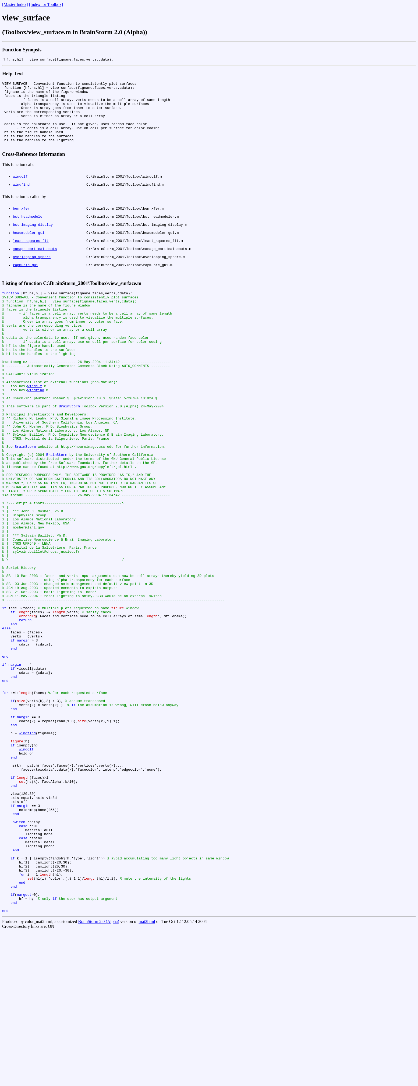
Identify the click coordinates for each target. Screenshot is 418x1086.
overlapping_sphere (32, 285)
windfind (21, 200)
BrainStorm (69, 460)
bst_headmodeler (28, 236)
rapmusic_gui (25, 294)
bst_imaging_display (33, 246)
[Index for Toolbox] (46, 4)
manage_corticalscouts (35, 275)
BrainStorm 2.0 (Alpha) (98, 1076)
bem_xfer (21, 226)
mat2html (147, 1076)
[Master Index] (15, 4)
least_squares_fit (31, 265)
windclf (20, 190)
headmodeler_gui (28, 255)
